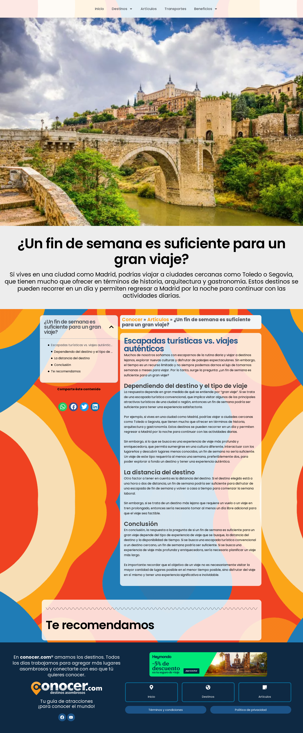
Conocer (132, 319)
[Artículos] (264, 687)
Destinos (122, 9)
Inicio (99, 8)
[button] (111, 326)
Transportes (175, 8)
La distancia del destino (72, 358)
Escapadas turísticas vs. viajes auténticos (82, 345)
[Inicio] (151, 687)
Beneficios (206, 9)
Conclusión (62, 365)
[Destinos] (208, 687)
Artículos (149, 8)
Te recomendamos (66, 371)
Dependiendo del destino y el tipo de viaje (84, 351)
